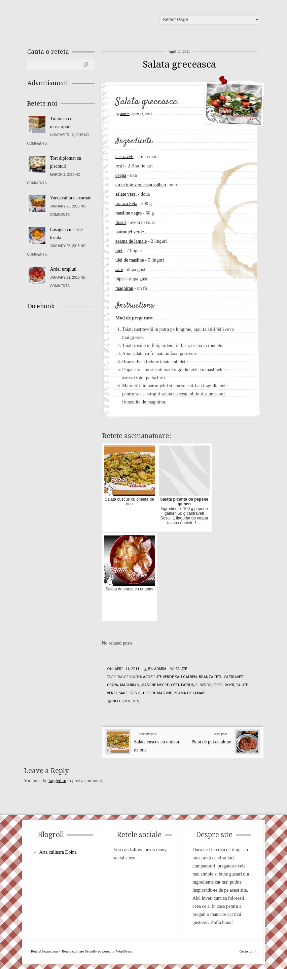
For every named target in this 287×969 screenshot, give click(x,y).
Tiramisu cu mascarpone (61, 122)
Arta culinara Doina (58, 852)
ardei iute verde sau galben (140, 184)
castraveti (124, 156)
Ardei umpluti (63, 269)
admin (125, 114)
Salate (181, 669)
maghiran (124, 288)
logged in (57, 780)
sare (119, 269)
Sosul (120, 222)
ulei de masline (129, 260)
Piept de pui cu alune (211, 741)
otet (118, 250)
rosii (119, 165)
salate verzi (126, 194)
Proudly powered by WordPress (108, 951)
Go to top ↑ (248, 951)
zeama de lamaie (131, 241)
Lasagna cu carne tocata (66, 233)
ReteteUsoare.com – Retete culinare (76, 21)
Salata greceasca (179, 64)
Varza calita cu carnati (71, 197)
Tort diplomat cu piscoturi (65, 162)
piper (120, 278)
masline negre (128, 213)
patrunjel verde (129, 231)
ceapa (120, 175)
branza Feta (126, 203)
